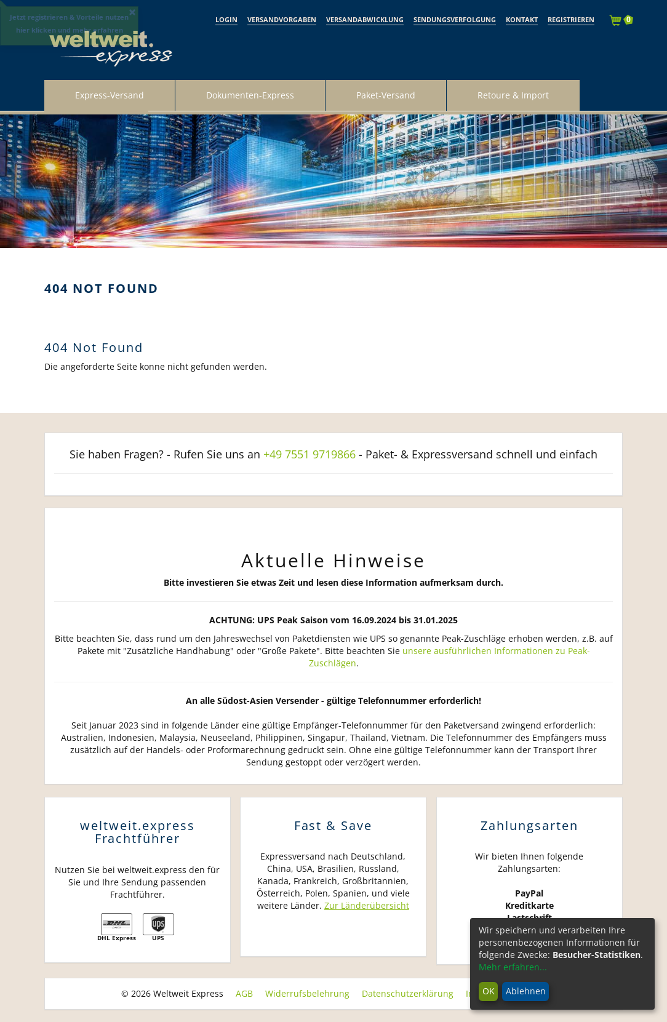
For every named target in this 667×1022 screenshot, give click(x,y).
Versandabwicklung (365, 19)
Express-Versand (109, 95)
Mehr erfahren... (513, 967)
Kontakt (522, 19)
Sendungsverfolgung (454, 19)
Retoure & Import (513, 95)
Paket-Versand (385, 95)
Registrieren (571, 19)
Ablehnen (526, 991)
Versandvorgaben (281, 19)
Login (226, 19)
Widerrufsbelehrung (307, 993)
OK (488, 991)
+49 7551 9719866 (309, 454)
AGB (244, 993)
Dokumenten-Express (250, 95)
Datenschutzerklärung (407, 993)
